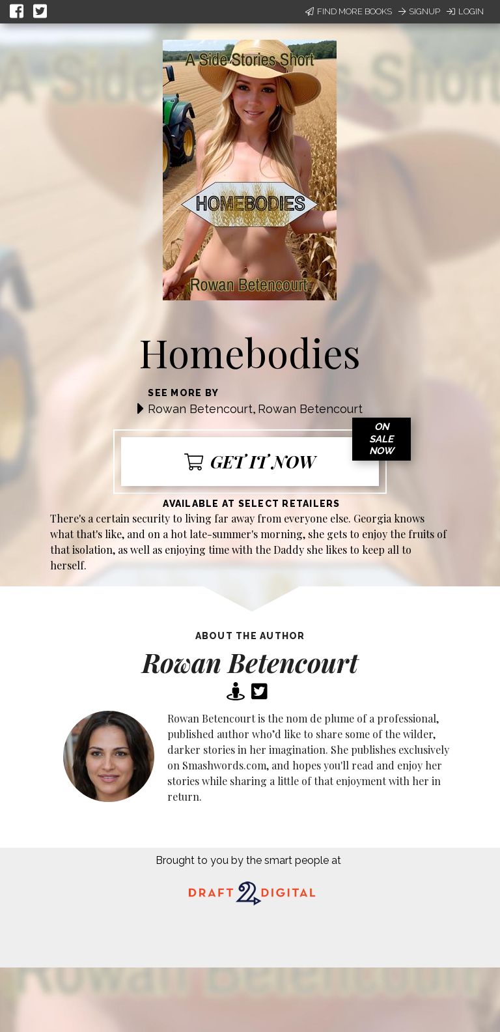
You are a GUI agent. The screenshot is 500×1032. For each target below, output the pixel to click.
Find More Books (348, 11)
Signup (419, 11)
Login (465, 11)
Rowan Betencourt (200, 409)
